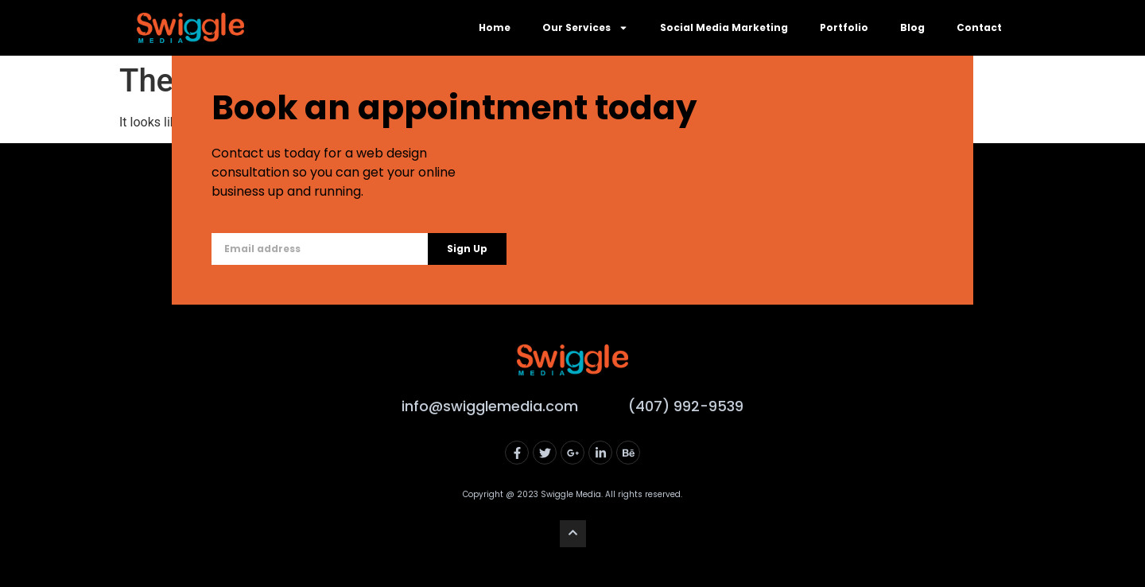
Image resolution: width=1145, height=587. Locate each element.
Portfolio (844, 27)
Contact (979, 27)
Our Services (585, 28)
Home (494, 27)
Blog (912, 27)
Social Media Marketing (724, 27)
